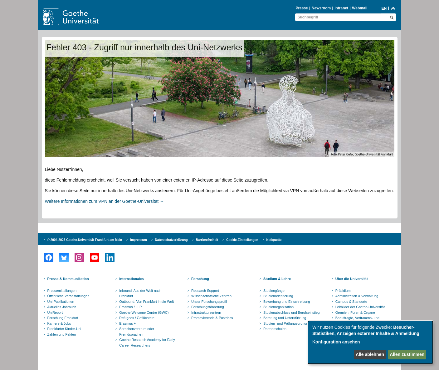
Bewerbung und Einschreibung (286, 301)
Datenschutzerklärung (171, 240)
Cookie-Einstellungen (242, 240)
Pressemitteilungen (62, 290)
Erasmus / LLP (130, 307)
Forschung (200, 279)
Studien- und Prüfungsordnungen (288, 323)
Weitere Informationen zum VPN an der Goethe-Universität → (104, 201)
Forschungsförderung (207, 307)
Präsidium (343, 290)
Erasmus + (127, 323)
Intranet (341, 8)
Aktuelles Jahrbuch (61, 307)
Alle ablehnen (370, 354)
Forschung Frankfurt (62, 318)
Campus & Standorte (351, 301)
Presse (301, 8)
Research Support (205, 290)
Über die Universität (351, 279)
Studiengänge (274, 290)
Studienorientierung (278, 296)
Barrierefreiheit (207, 240)
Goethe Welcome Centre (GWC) (143, 312)
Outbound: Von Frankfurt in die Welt (146, 301)
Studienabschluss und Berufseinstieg (291, 312)
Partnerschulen (274, 329)
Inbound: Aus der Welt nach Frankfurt (140, 293)
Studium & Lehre (277, 279)
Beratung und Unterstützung (284, 318)
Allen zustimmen (407, 354)
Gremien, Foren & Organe (355, 312)
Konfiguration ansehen (336, 341)
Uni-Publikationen (60, 301)
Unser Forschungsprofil (209, 301)
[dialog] (370, 342)
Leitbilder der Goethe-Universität (360, 307)
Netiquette (274, 240)
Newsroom (321, 8)
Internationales (131, 279)
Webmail (359, 8)
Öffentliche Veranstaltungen (68, 296)
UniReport (55, 312)
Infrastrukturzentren (206, 312)
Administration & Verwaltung (356, 296)
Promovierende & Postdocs (212, 318)
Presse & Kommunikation (68, 279)
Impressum (138, 240)
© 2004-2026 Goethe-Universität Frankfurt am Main (84, 240)
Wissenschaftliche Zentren (211, 296)
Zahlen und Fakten (61, 334)
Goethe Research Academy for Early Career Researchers (147, 342)
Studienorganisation (278, 307)
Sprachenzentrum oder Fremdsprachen (136, 331)
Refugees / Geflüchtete (136, 318)
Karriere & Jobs (59, 323)
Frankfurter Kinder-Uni (64, 329)
